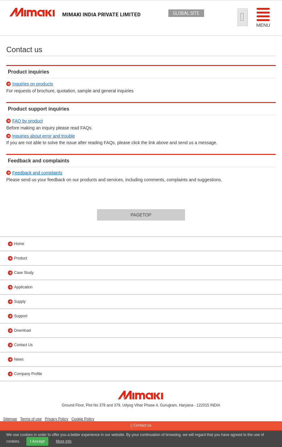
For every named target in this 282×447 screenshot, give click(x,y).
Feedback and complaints (37, 172)
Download (22, 330)
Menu (263, 17)
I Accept (37, 441)
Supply (20, 301)
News (19, 359)
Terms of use (31, 419)
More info (64, 441)
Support (20, 316)
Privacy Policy (56, 419)
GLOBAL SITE (186, 13)
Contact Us (23, 345)
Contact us (141, 425)
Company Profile (28, 374)
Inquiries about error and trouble (43, 136)
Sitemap (10, 419)
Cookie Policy (82, 419)
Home (19, 244)
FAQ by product (27, 120)
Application (23, 287)
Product (20, 258)
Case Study (24, 272)
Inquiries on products (32, 83)
